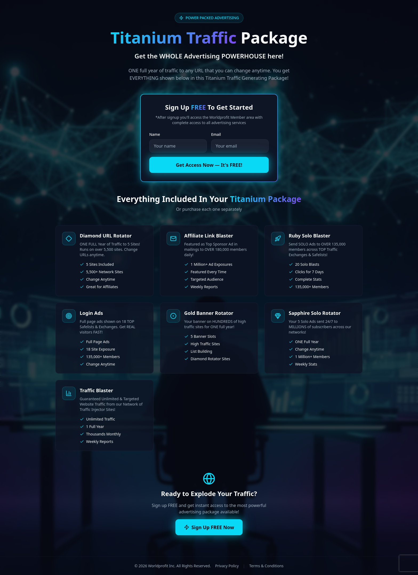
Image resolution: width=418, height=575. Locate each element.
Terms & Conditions (266, 565)
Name (154, 134)
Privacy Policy (227, 565)
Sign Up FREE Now (209, 527)
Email (216, 134)
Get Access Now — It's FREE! (209, 165)
